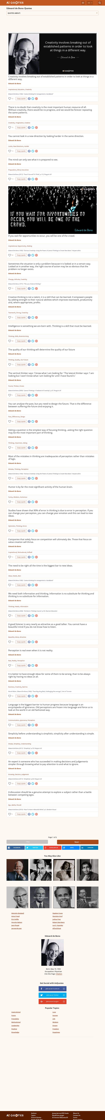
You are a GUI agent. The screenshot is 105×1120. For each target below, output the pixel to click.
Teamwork (11, 313)
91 (12, 317)
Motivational (22, 552)
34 (12, 531)
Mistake (11, 469)
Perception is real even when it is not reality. (30, 650)
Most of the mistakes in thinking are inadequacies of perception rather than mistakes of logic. (51, 457)
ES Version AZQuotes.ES (60, 1117)
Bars (19, 576)
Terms (75, 1117)
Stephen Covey (58, 913)
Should (19, 805)
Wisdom (16, 497)
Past (9, 417)
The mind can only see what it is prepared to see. (33, 159)
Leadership (15, 1026)
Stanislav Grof (57, 916)
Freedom (56, 1029)
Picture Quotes (36, 1117)
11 (12, 665)
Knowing (11, 774)
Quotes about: (52, 13)
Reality (14, 661)
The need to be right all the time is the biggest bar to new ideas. (40, 565)
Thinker (16, 386)
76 (12, 127)
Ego (9, 805)
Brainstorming (24, 336)
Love (54, 1012)
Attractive (23, 637)
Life (54, 1019)
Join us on (52, 989)
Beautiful (11, 637)
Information (24, 606)
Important (18, 443)
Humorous (23, 497)
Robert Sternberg (58, 922)
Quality (17, 360)
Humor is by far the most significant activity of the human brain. (40, 487)
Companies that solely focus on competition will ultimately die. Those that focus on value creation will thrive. (50, 540)
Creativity (28, 89)
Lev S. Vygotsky (58, 925)
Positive (14, 1029)
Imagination (20, 123)
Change (10, 279)
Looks (10, 146)
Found (10, 386)
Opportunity (22, 246)
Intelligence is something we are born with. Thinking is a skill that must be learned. (50, 326)
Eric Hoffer (15, 919)
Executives (25, 170)
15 (12, 585)
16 (12, 151)
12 (12, 364)
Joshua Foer (57, 919)
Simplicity (17, 744)
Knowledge (15, 1032)
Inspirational (12, 89)
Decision (18, 774)
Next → (78, 842)
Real (9, 661)
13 (12, 179)
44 (12, 421)
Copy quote (21, 99)
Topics (33, 1115)
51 (12, 557)
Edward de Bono (14, 83)
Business (11, 687)
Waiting (29, 246)
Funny (10, 497)
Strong (18, 313)
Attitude (17, 279)
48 (12, 478)
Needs (15, 576)
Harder (26, 146)
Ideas (10, 576)
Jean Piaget (15, 925)
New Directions (18, 146)
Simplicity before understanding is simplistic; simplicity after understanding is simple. (51, 733)
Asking (25, 443)
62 (12, 99)
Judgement (25, 774)
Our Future (24, 360)
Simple (10, 744)
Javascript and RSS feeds (60, 1113)
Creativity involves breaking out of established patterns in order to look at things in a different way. (51, 78)
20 (12, 696)
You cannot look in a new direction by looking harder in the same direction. (46, 136)
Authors (33, 1113)
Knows (22, 386)
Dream (55, 1026)
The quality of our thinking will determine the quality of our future (41, 349)
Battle (14, 805)
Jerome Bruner (16, 928)
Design (23, 417)
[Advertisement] (47, 24)
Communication (13, 720)
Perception (24, 469)
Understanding (26, 744)
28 (12, 783)
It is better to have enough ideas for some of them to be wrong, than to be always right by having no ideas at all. (49, 675)
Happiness (56, 1032)
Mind (19, 170)
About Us (76, 1113)
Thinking (11, 336)
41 (12, 448)
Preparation (12, 170)
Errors (25, 526)
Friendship (15, 1019)
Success (55, 1015)
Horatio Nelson (16, 922)
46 (12, 255)
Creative (27, 123)
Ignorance (23, 720)
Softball (29, 552)
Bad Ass (25, 687)
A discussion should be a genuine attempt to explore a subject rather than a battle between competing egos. (50, 793)
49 (12, 341)
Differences (16, 417)
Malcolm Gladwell (17, 913)
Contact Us (76, 1115)
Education (21, 89)
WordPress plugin (58, 1115)
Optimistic (11, 526)
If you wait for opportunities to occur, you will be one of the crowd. (41, 235)
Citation (59, 974)
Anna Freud (15, 916)
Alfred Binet (57, 928)
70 (12, 288)
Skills (16, 336)
